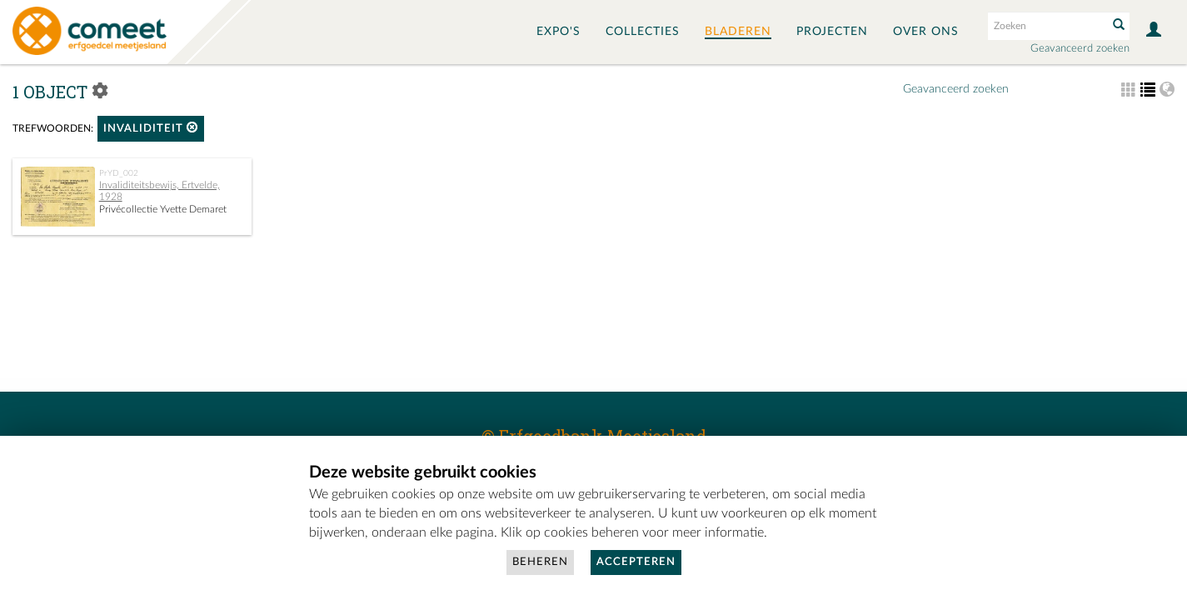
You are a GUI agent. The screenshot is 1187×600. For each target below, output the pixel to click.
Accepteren (636, 562)
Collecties (643, 32)
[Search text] (1046, 26)
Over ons (926, 32)
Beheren (540, 562)
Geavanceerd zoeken (1080, 48)
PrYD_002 (118, 173)
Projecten (832, 32)
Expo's (558, 32)
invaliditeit (150, 128)
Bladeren (738, 32)
